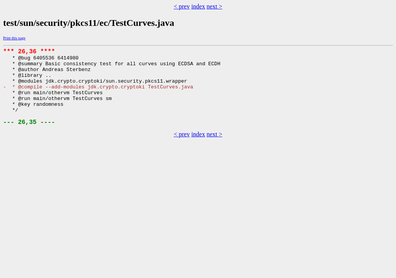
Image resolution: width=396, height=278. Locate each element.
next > (214, 6)
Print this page (14, 38)
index (198, 6)
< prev (181, 6)
